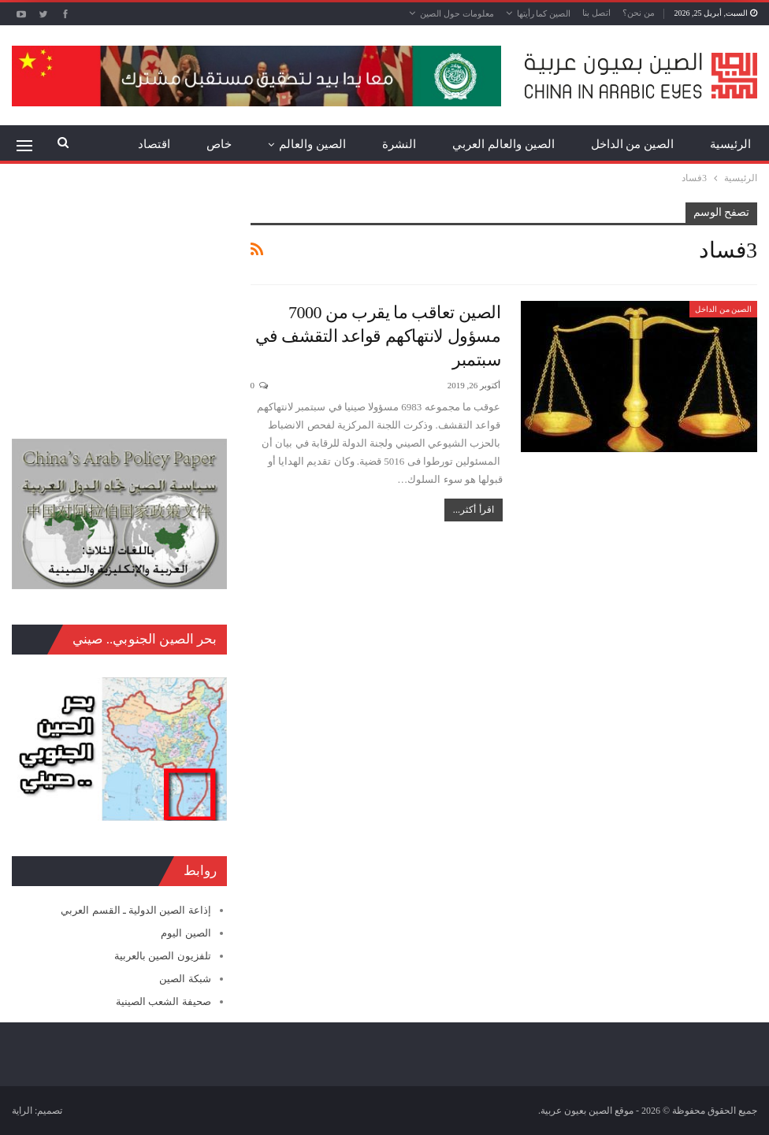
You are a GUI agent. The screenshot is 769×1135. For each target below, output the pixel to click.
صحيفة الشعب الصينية (163, 1001)
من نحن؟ (638, 12)
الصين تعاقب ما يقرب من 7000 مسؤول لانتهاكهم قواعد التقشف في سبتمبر (377, 335)
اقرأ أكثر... (473, 509)
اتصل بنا (596, 12)
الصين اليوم (185, 933)
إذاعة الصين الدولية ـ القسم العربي (135, 910)
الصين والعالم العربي (503, 144)
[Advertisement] (119, 300)
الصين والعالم (312, 144)
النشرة (399, 144)
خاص (219, 144)
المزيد (155, 144)
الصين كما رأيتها (544, 13)
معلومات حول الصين (457, 13)
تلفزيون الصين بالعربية (162, 956)
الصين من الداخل (632, 144)
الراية (22, 1110)
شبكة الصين (184, 979)
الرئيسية (730, 144)
